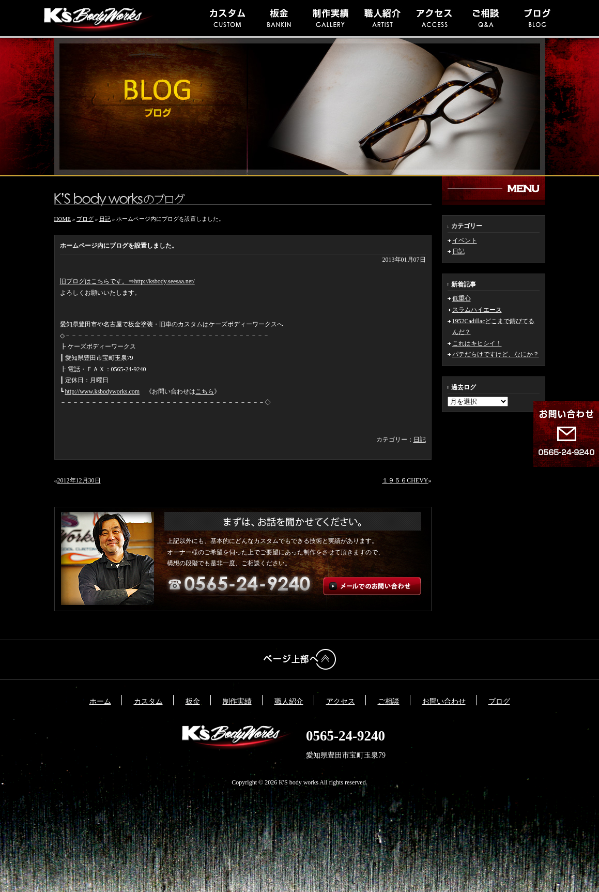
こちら (204, 391)
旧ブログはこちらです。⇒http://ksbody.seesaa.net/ (127, 281)
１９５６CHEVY (405, 480)
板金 (193, 701)
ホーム (100, 701)
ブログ (85, 219)
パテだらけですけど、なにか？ (495, 354)
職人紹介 (288, 701)
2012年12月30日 (79, 480)
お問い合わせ (444, 701)
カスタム (148, 701)
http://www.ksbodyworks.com (102, 391)
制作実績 (237, 701)
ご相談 (389, 701)
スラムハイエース (477, 309)
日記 (458, 251)
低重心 (461, 298)
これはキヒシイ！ (477, 343)
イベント (464, 240)
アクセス (340, 701)
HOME (62, 219)
